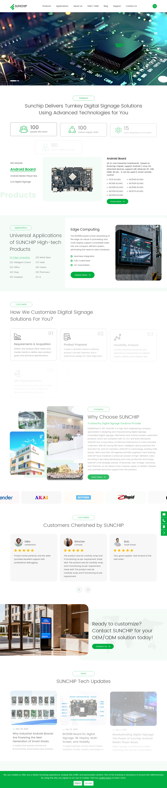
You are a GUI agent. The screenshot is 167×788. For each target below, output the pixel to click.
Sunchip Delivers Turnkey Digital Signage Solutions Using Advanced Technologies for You (83, 109)
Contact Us (131, 6)
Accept (88, 783)
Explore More (82, 275)
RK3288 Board (116, 187)
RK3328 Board (116, 191)
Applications (62, 6)
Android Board (116, 158)
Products (46, 6)
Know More (117, 201)
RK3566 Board (136, 179)
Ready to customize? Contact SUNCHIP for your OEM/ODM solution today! (122, 631)
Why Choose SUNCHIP (115, 417)
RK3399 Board (116, 195)
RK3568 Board (136, 183)
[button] (13, 80)
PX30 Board (115, 179)
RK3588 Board (136, 187)
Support (117, 6)
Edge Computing (85, 229)
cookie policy (105, 778)
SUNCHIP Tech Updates (83, 682)
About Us (77, 6)
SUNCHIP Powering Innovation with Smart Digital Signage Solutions (44, 40)
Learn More (100, 477)
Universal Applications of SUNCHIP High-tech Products (34, 242)
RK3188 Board (116, 183)
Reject (78, 783)
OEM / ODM (93, 6)
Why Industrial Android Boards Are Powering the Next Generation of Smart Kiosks (33, 739)
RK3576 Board (136, 191)
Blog (106, 6)
